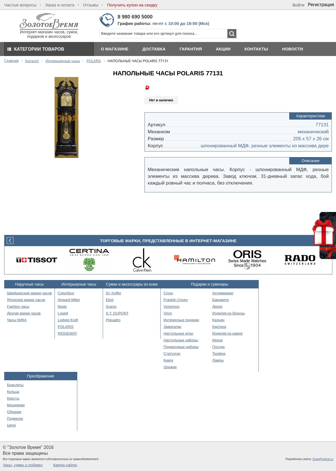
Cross (168, 293)
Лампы (218, 360)
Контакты (256, 48)
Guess (111, 306)
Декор (217, 306)
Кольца (13, 392)
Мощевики (16, 405)
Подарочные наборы (181, 347)
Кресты (13, 398)
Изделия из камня (227, 333)
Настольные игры (178, 333)
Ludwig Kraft (68, 320)
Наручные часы (29, 284)
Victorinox (171, 306)
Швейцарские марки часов (29, 293)
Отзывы (91, 5)
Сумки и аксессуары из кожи (132, 284)
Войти (298, 5)
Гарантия (190, 48)
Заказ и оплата (59, 5)
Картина (219, 327)
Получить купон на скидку (132, 5)
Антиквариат (223, 293)
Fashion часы (18, 306)
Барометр (220, 300)
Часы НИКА (17, 320)
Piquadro (113, 320)
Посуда (218, 347)
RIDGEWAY (67, 333)
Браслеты (15, 385)
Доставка (154, 48)
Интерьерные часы (79, 284)
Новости (292, 48)
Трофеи (218, 353)
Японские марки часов (26, 300)
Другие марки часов (24, 313)
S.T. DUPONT (117, 313)
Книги (168, 360)
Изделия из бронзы (228, 313)
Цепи (11, 425)
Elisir (110, 300)
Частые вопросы (20, 5)
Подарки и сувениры (209, 284)
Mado (62, 306)
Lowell (63, 313)
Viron (168, 313)
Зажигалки (172, 327)
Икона (217, 340)
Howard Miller (69, 300)
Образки (14, 412)
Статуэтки (172, 353)
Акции (223, 48)
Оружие (170, 367)
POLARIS (65, 327)
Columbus (66, 293)
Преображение (40, 376)
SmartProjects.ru (322, 459)
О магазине (115, 48)
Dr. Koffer (113, 293)
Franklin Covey (176, 300)
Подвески (15, 418)
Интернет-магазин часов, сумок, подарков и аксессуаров (49, 32)
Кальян (218, 320)
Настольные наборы (181, 340)
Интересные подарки (181, 320)
